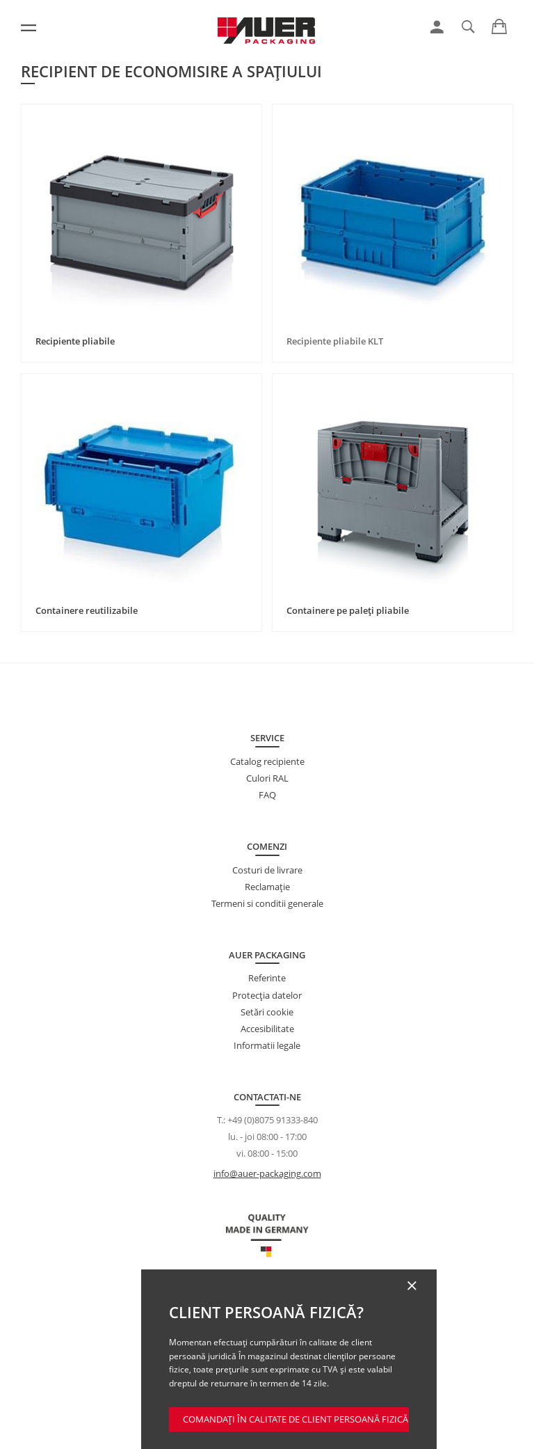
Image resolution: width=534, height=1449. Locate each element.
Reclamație (267, 886)
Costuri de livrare (267, 870)
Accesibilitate (267, 1028)
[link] (437, 27)
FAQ (267, 795)
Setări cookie (267, 1012)
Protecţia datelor (267, 995)
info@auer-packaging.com (267, 1173)
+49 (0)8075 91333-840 (272, 1120)
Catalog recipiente (267, 761)
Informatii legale (267, 1045)
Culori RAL (267, 778)
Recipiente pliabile (75, 341)
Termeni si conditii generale (267, 903)
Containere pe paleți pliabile (347, 610)
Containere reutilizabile (86, 610)
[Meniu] (28, 27)
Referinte (267, 978)
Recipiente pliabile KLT (334, 341)
